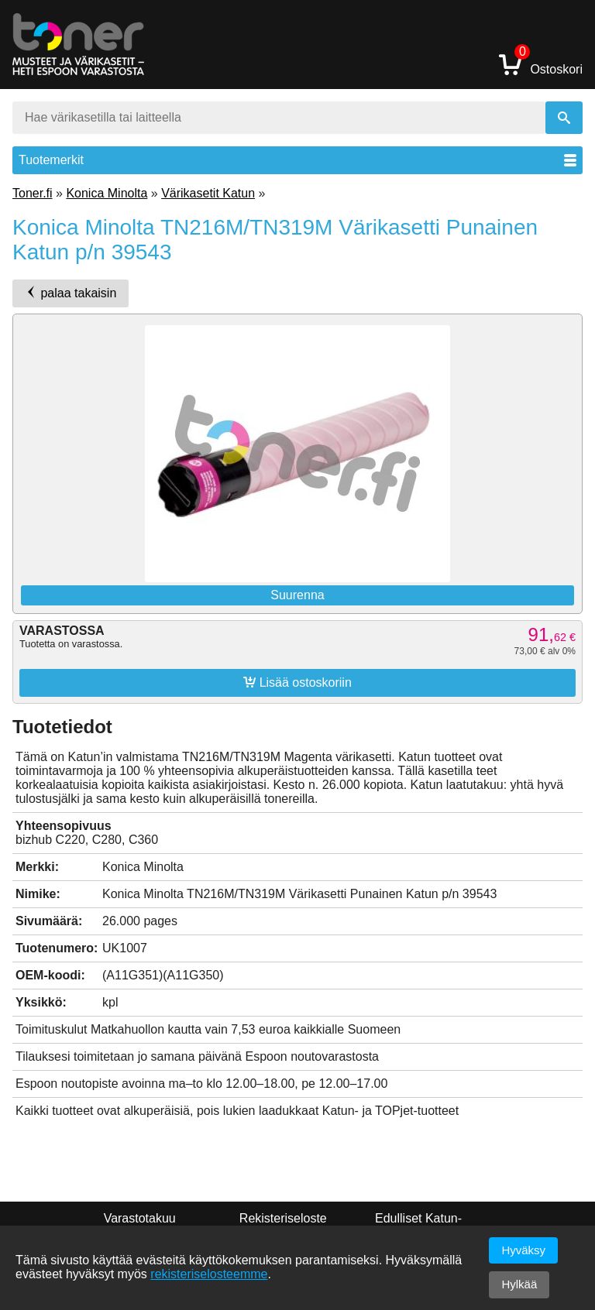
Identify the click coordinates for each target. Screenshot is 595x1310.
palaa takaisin (70, 293)
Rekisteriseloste (283, 1218)
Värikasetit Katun (208, 193)
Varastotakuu (140, 1218)
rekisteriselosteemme (208, 1274)
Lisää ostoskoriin (297, 682)
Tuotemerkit (297, 159)
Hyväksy (523, 1250)
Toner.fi (32, 193)
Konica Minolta (106, 193)
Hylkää (519, 1284)
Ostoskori (541, 64)
